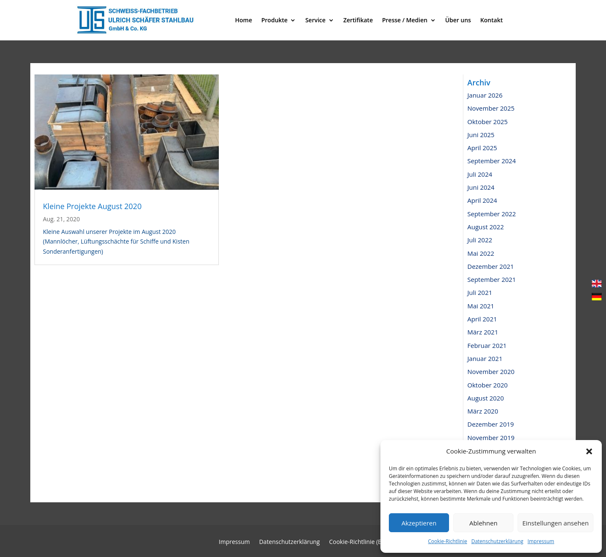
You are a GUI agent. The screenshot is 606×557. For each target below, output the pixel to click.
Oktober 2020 (488, 385)
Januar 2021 (485, 358)
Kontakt (491, 20)
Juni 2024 (481, 187)
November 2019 (491, 437)
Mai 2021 (481, 306)
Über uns (458, 20)
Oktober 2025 (488, 121)
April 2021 (482, 319)
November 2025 (491, 108)
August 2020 (486, 398)
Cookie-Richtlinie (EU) (358, 542)
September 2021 (492, 279)
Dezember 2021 (491, 266)
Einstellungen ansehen (555, 523)
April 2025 (482, 147)
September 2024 (492, 160)
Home (243, 20)
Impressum (541, 541)
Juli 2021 (480, 292)
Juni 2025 (481, 134)
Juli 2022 (480, 240)
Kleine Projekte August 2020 (92, 206)
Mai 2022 (481, 253)
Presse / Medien (405, 20)
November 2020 (491, 371)
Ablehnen (483, 523)
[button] (589, 451)
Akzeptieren (418, 523)
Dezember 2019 (491, 424)
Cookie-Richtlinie (447, 541)
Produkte (274, 20)
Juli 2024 (480, 174)
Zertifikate (358, 20)
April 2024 (482, 200)
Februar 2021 (487, 345)
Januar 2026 (485, 95)
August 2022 (486, 227)
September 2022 (492, 214)
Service (315, 20)
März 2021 (483, 332)
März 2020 (483, 411)
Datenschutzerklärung (497, 541)
